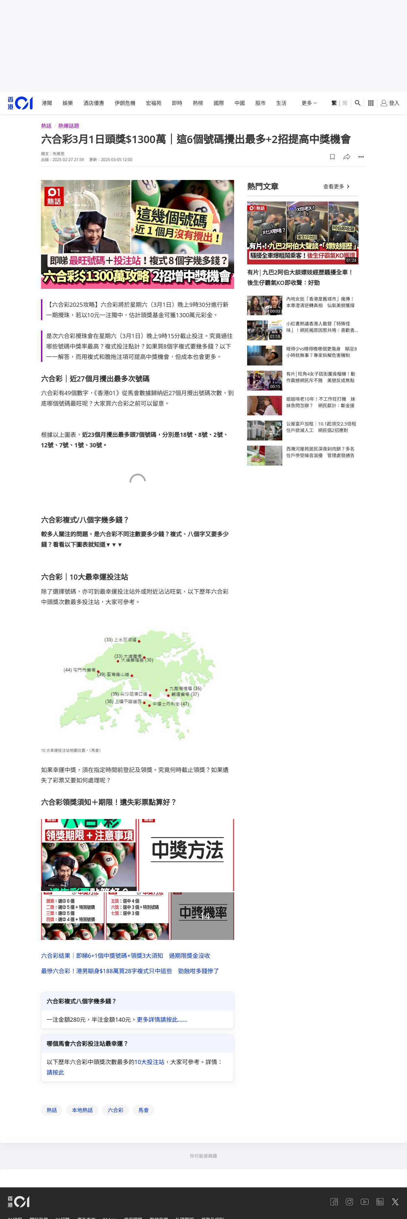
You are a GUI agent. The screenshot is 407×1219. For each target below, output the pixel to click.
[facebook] (333, 1202)
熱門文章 (262, 186)
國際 (219, 103)
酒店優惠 (93, 103)
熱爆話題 (68, 125)
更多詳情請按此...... (162, 1020)
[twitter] (395, 1202)
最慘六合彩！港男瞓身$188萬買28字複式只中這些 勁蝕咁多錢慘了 (130, 971)
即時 (177, 103)
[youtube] (364, 1202)
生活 (281, 103)
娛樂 (68, 103)
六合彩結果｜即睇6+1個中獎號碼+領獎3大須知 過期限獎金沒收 (125, 955)
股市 (260, 103)
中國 (239, 103)
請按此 (55, 1073)
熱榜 (198, 103)
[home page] (20, 103)
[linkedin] (380, 1202)
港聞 (47, 103)
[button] (332, 157)
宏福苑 (153, 103)
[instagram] (348, 1202)
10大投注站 (149, 1062)
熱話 (46, 125)
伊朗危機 (125, 103)
